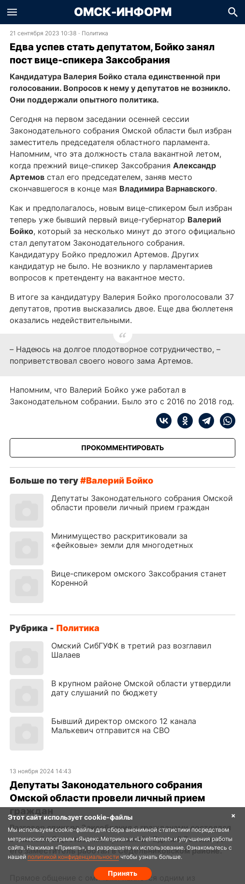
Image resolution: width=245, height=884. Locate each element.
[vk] (164, 420)
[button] (12, 12)
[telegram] (203, 420)
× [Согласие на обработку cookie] (233, 815)
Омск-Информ (123, 12)
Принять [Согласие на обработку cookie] (122, 873)
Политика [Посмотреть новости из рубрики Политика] (95, 33)
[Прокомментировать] (122, 447)
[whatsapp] (224, 420)
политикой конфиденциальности (73, 856)
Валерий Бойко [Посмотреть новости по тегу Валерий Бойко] (119, 480)
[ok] (182, 420)
